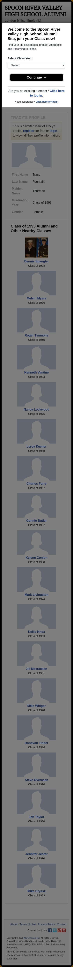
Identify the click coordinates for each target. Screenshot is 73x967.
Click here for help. (46, 101)
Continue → (36, 77)
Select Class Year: (20, 58)
